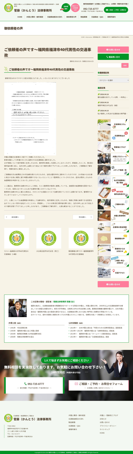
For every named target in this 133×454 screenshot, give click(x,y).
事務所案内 (111, 17)
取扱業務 (84, 17)
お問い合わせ (105, 422)
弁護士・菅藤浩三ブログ (109, 415)
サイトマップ (105, 429)
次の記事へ (83, 217)
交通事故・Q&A (97, 17)
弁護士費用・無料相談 (34, 17)
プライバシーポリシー (108, 426)
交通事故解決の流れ (54, 17)
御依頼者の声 (71, 17)
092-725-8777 (91, 8)
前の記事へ (14, 217)
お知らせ (103, 419)
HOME (19, 17)
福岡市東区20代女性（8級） (108, 105)
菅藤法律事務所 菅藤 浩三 (64, 301)
